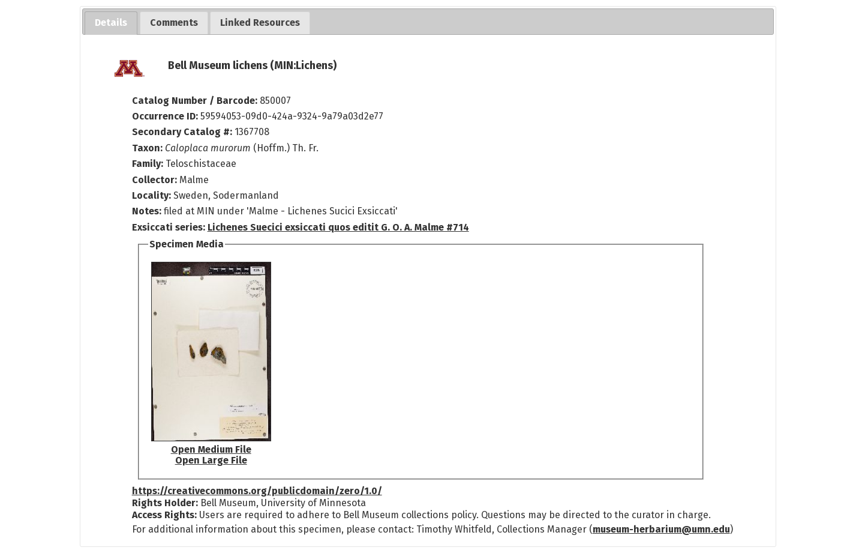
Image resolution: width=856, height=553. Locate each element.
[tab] (111, 23)
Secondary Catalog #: (182, 131)
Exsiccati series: (168, 227)
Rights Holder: (165, 503)
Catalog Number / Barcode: (196, 100)
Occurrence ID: (166, 116)
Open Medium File (211, 449)
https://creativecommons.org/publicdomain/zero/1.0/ (257, 491)
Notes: (146, 211)
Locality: (151, 195)
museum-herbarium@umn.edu (661, 529)
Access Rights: (164, 515)
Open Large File (211, 460)
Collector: (155, 180)
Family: (147, 163)
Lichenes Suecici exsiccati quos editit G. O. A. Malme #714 (338, 227)
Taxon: (147, 148)
